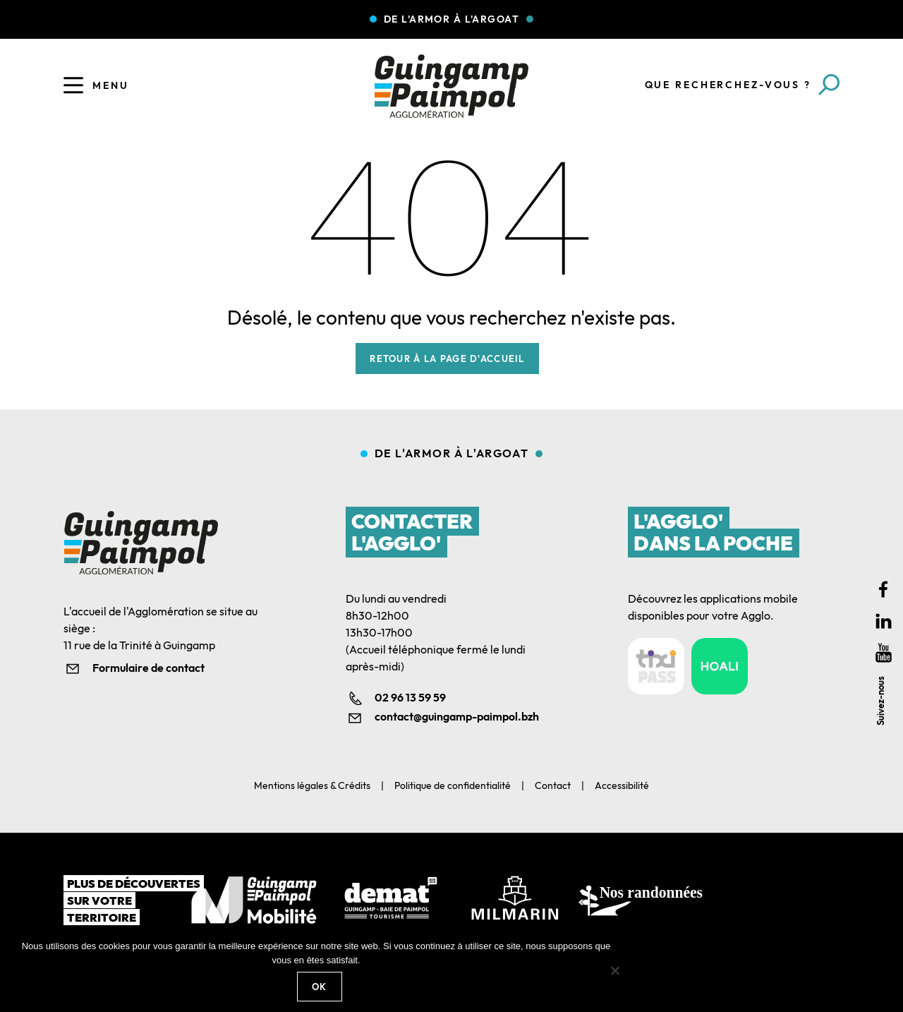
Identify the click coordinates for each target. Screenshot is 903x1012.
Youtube (883, 653)
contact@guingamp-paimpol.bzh (457, 716)
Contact (553, 785)
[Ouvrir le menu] (73, 85)
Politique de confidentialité (452, 785)
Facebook (883, 590)
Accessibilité (622, 785)
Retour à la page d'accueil (447, 358)
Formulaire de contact (148, 668)
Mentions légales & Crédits (312, 785)
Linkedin (883, 621)
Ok (319, 986)
